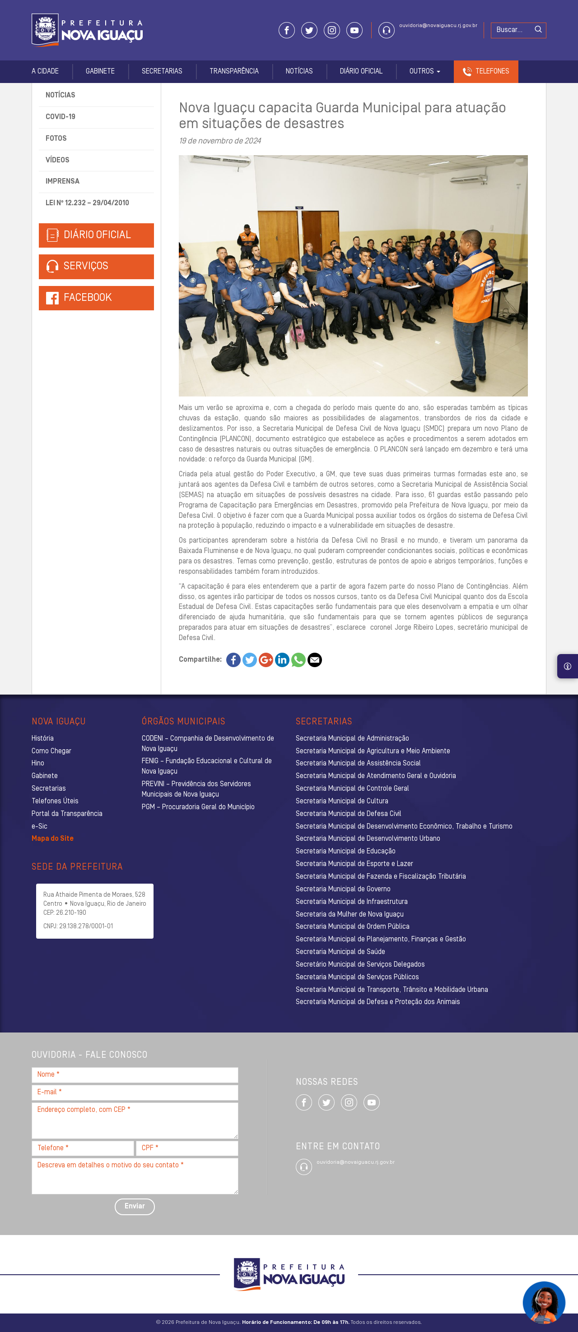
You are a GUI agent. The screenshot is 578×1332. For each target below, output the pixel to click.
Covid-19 (60, 117)
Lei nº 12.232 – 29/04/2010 (87, 203)
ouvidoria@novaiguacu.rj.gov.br (438, 25)
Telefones (492, 71)
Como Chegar (51, 751)
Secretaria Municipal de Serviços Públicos (357, 977)
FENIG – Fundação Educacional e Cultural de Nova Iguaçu (207, 766)
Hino (38, 763)
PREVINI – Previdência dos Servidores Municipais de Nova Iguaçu (196, 789)
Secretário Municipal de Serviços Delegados (360, 964)
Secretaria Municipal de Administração (352, 738)
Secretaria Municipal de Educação (346, 851)
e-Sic (39, 826)
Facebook (88, 298)
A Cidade (45, 71)
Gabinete (100, 71)
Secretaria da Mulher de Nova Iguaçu (350, 914)
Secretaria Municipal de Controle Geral (352, 789)
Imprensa (62, 181)
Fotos (56, 139)
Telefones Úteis (55, 801)
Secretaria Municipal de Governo (343, 889)
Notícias (299, 71)
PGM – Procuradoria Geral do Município (198, 807)
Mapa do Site (53, 839)
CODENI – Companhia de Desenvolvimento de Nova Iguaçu (208, 744)
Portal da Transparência (67, 814)
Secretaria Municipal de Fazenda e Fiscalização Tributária (381, 876)
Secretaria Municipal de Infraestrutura (352, 902)
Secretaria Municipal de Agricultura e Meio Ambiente (373, 751)
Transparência (234, 71)
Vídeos (58, 160)
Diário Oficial (361, 71)
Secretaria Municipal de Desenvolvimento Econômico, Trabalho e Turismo (404, 826)
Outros (425, 71)
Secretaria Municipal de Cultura (342, 801)
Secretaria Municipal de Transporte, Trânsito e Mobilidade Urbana (392, 990)
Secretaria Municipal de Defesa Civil (348, 814)
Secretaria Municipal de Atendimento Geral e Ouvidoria (376, 776)
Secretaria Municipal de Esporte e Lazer (354, 864)
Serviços (77, 266)
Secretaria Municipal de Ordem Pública (353, 927)
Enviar (135, 1206)
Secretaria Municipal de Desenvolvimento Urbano (368, 839)
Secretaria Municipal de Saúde (340, 952)
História (43, 738)
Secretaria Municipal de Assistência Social (358, 763)
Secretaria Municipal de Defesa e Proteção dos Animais (378, 1002)
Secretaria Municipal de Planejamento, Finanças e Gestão (381, 939)
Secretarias (162, 71)
